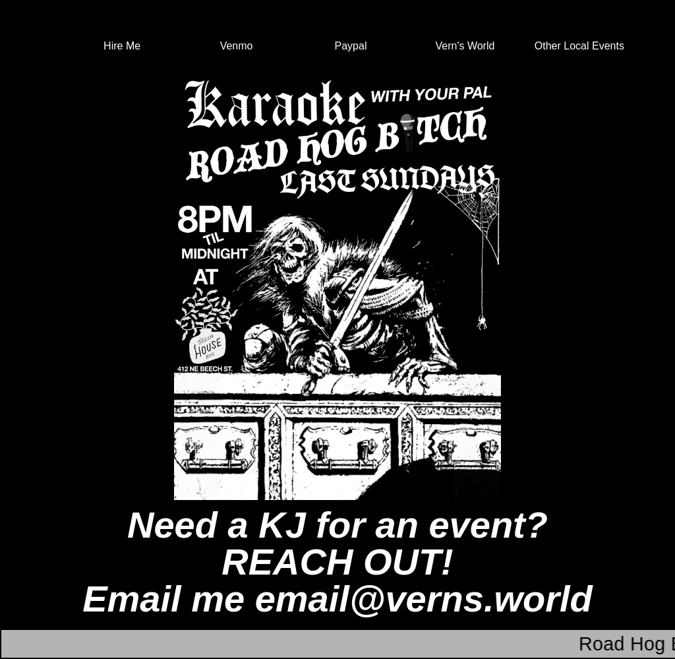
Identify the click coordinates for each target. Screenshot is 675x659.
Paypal (351, 45)
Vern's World (464, 45)
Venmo (236, 45)
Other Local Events (579, 45)
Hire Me (121, 45)
